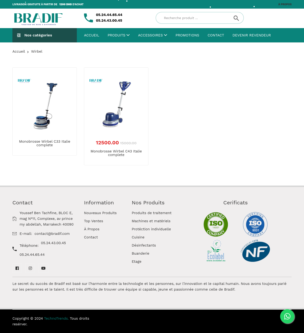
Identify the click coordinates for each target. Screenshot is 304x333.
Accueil (91, 35)
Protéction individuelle (151, 229)
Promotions (187, 35)
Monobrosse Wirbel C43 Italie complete (116, 153)
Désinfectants (144, 245)
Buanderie (140, 253)
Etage (137, 261)
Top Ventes (93, 221)
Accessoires (152, 35)
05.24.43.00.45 (53, 243)
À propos (285, 4)
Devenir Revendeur (251, 35)
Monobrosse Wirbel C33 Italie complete (44, 143)
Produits (119, 35)
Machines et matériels (151, 221)
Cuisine (138, 237)
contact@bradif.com (52, 234)
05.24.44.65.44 (32, 254)
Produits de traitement (152, 213)
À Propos (92, 229)
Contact (216, 35)
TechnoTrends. (56, 318)
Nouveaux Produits (100, 213)
